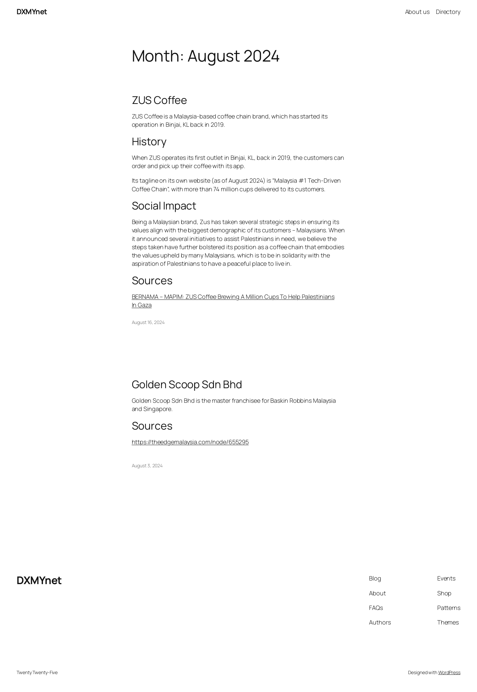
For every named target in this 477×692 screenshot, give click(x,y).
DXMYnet (32, 12)
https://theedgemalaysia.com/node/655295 (190, 442)
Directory (448, 12)
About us (417, 12)
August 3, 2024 (147, 465)
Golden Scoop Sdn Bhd (187, 384)
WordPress (449, 672)
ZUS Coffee (159, 100)
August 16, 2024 (148, 322)
